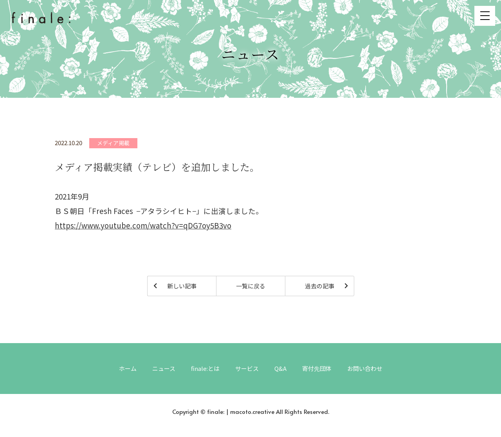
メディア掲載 (113, 143)
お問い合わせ (364, 368)
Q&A (280, 368)
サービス (247, 368)
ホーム (128, 368)
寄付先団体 (317, 368)
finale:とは (205, 368)
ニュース (163, 368)
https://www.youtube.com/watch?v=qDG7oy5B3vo (143, 225)
